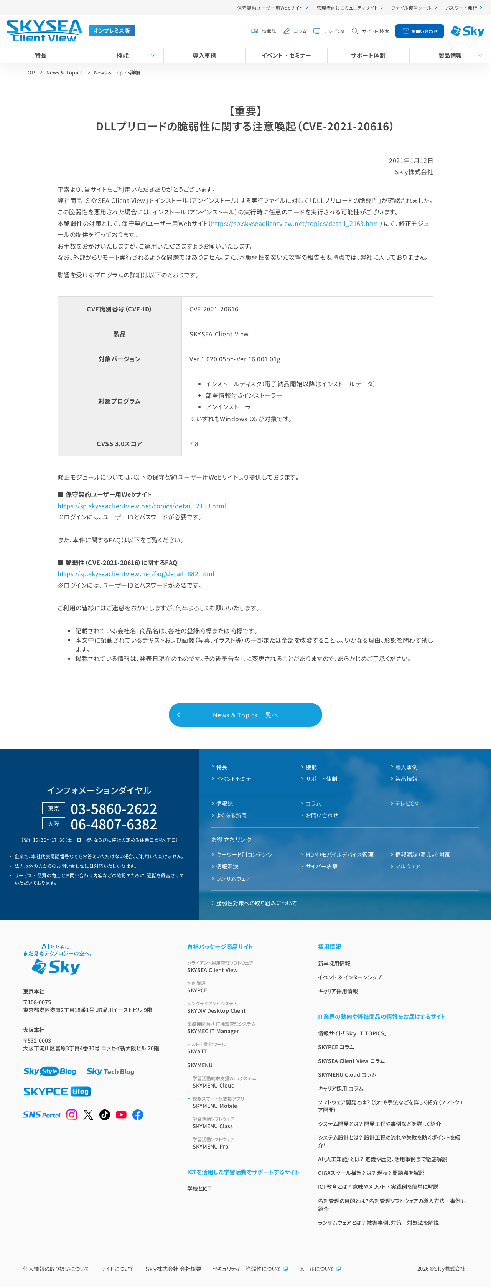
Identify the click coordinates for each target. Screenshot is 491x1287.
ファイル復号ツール (412, 7)
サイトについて (117, 1268)
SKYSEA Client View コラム (351, 1061)
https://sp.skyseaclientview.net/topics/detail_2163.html (295, 223)
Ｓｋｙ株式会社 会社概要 (173, 1268)
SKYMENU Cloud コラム (347, 1074)
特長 (41, 55)
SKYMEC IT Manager (243, 1027)
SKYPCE (243, 987)
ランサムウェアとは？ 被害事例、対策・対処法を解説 (378, 1222)
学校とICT (199, 1188)
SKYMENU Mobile (246, 1102)
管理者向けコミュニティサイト (347, 7)
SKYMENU (200, 1065)
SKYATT (243, 1048)
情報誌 (269, 31)
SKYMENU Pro (246, 1143)
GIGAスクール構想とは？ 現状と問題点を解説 (371, 1173)
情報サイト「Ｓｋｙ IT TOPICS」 (352, 1033)
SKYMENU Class (246, 1123)
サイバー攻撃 (322, 866)
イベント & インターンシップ (350, 977)
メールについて (320, 1268)
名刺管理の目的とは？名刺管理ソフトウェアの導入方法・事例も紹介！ (392, 1205)
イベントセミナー (236, 779)
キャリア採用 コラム (340, 1088)
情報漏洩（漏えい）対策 (422, 854)
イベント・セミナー (286, 55)
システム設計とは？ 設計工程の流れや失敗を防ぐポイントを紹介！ (389, 1141)
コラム (300, 31)
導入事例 (204, 55)
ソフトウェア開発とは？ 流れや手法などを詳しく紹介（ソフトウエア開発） (391, 1106)
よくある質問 (231, 815)
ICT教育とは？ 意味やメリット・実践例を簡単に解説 (378, 1186)
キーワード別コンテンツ (244, 854)
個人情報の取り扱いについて (56, 1268)
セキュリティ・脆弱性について (250, 1268)
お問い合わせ (425, 31)
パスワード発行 (461, 7)
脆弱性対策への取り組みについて (256, 903)
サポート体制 (368, 55)
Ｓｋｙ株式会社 (449, 1268)
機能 (123, 55)
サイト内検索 (375, 31)
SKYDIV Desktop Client (243, 1007)
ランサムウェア (233, 878)
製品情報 (450, 55)
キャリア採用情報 (338, 991)
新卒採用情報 (334, 963)
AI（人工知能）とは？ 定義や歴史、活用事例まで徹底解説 (382, 1159)
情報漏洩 (227, 866)
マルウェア (407, 866)
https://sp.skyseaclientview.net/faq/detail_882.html (136, 573)
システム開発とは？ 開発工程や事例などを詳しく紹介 (379, 1123)
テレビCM (334, 31)
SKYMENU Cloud (246, 1082)
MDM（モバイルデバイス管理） (341, 854)
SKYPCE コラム (336, 1047)
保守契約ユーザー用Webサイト (270, 7)
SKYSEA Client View (243, 966)
